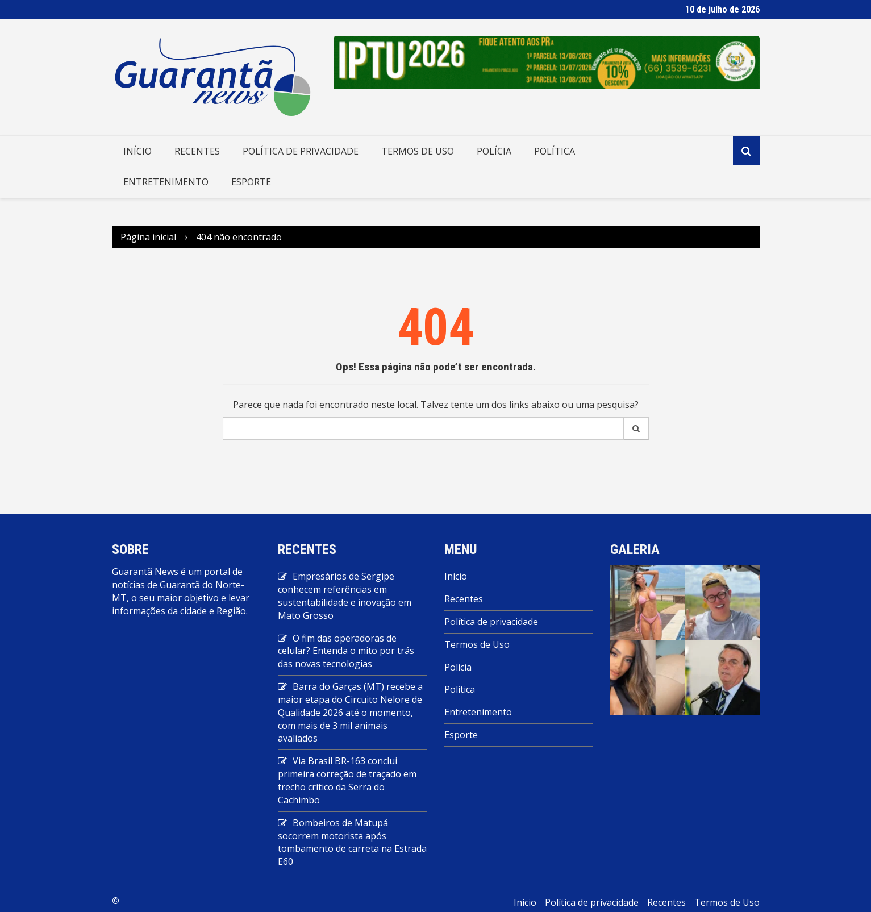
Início (137, 151)
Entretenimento (166, 182)
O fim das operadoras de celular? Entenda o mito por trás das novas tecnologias (346, 651)
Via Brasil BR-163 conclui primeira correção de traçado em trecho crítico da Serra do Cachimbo (347, 780)
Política (554, 151)
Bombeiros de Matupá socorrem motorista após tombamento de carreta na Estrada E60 (352, 842)
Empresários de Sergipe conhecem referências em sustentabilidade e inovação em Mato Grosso (344, 596)
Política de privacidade (301, 151)
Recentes (197, 151)
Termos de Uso (417, 151)
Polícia (494, 151)
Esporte (251, 182)
